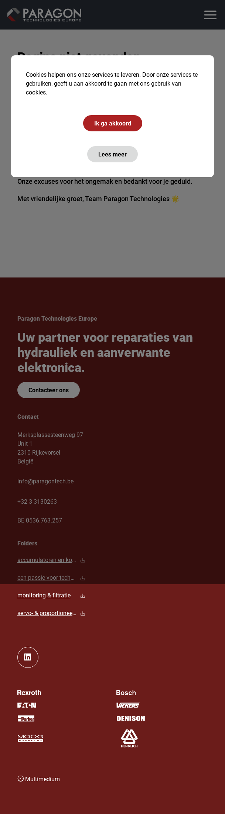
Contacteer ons (48, 390)
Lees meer (112, 154)
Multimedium (38, 779)
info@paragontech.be (45, 481)
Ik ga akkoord (112, 123)
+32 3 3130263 (37, 501)
